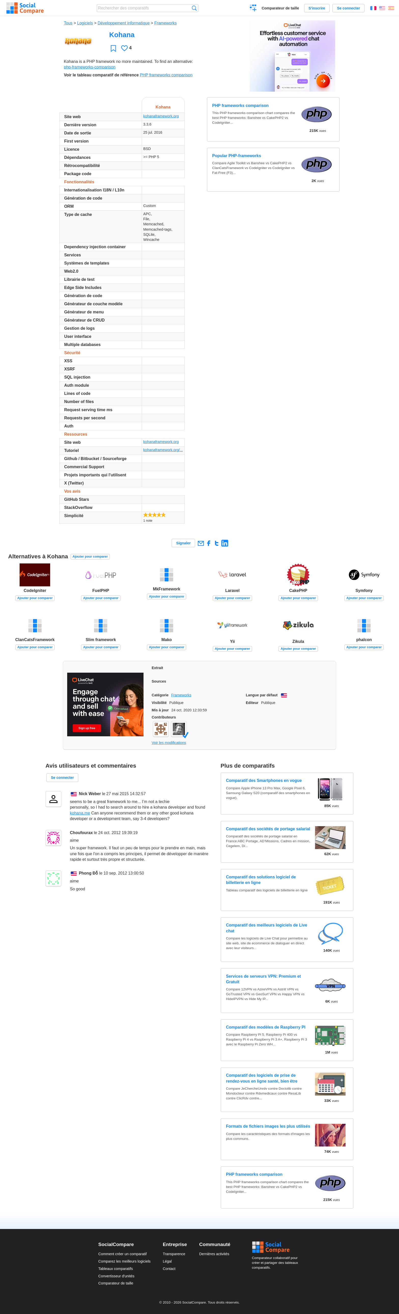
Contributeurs (164, 717)
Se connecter (348, 8)
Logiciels (85, 23)
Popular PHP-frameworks (236, 156)
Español (391, 8)
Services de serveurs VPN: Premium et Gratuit (263, 979)
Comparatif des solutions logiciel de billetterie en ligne (261, 880)
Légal (167, 1261)
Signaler (183, 543)
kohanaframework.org (161, 116)
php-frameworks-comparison (90, 67)
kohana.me (80, 813)
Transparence (174, 1254)
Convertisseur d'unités (116, 1276)
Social (276, 1247)
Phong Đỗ (88, 873)
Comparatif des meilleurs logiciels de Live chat (266, 928)
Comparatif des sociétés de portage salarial (268, 829)
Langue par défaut (262, 695)
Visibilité (159, 703)
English (382, 8)
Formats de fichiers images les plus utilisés (268, 1126)
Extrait (157, 668)
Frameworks (165, 23)
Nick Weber (90, 794)
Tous (68, 23)
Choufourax (81, 833)
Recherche (194, 8)
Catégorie (160, 695)
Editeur (252, 703)
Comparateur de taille (280, 8)
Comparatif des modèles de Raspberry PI (265, 1027)
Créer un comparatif (253, 8)
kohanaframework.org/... (163, 450)
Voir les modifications (169, 743)
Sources (159, 681)
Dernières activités (214, 1254)
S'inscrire (317, 8)
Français (373, 8)
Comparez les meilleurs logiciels (124, 1261)
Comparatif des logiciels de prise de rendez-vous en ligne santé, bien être (261, 1078)
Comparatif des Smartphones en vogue (264, 780)
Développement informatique (124, 23)
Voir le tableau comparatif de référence (101, 75)
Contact (169, 1269)
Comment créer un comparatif (122, 1254)
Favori (113, 48)
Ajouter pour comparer (90, 556)
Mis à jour (160, 710)
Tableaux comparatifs (115, 1269)
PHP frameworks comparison (166, 75)
